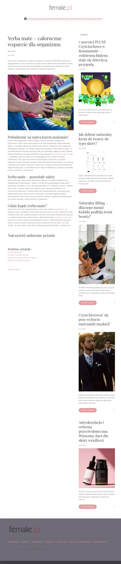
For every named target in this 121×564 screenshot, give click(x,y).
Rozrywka (84, 19)
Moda (40, 19)
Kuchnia (47, 19)
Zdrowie (55, 19)
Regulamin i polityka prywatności (74, 542)
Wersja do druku (14, 269)
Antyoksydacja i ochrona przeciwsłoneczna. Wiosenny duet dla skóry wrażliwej (93, 431)
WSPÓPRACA (13, 542)
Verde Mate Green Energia (63, 154)
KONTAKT (25, 542)
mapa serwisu (100, 542)
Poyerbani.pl (59, 209)
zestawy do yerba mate (63, 217)
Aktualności (32, 19)
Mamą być (93, 19)
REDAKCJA (50, 542)
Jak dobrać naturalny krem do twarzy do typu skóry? (95, 139)
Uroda (62, 19)
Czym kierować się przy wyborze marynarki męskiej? (94, 319)
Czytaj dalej (87, 122)
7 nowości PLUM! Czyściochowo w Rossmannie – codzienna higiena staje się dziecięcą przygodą (93, 53)
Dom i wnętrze (72, 19)
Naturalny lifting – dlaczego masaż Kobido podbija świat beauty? (95, 209)
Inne (100, 19)
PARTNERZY (37, 542)
